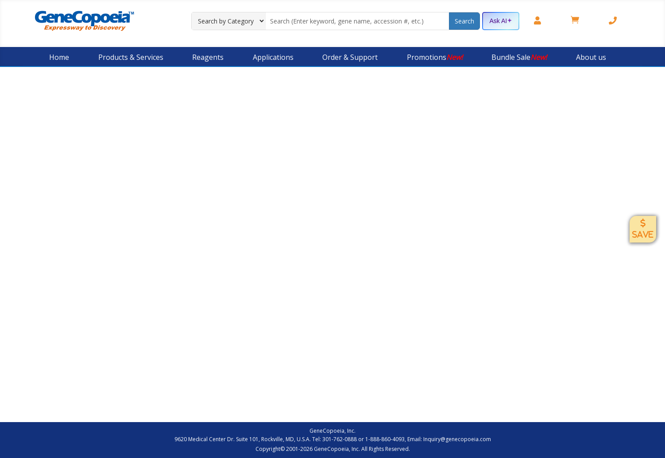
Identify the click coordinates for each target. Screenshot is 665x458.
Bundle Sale (519, 57)
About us (591, 57)
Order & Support (350, 57)
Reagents (208, 57)
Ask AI (500, 21)
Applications (273, 57)
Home (59, 57)
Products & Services (130, 57)
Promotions (435, 57)
